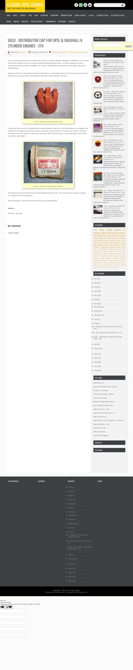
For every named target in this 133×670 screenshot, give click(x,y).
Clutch (91, 15)
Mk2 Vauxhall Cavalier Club (103, 405)
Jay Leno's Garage (100, 398)
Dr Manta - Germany (100, 390)
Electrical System (117, 15)
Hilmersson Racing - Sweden (103, 394)
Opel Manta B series (102, 236)
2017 (96, 295)
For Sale (70, 52)
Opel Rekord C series (116, 238)
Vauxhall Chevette (100, 247)
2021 (96, 279)
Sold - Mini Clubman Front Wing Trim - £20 (107, 333)
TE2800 (123, 265)
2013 (96, 358)
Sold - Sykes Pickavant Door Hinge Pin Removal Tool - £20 (114, 191)
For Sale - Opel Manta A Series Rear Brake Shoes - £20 (79, 548)
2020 (96, 283)
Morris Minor (117, 260)
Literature (44, 15)
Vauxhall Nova (113, 263)
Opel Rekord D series (101, 240)
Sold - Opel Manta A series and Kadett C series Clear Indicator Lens (112, 157)
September (98, 315)
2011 (96, 366)
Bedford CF (105, 260)
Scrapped (71, 21)
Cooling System (102, 15)
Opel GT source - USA (101, 409)
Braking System (66, 15)
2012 (96, 362)
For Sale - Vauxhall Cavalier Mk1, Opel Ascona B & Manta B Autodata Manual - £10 (113, 175)
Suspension (62, 21)
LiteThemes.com (81, 592)
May (95, 323)
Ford (111, 260)
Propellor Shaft (37, 21)
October (97, 311)
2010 (96, 370)
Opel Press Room (99, 417)
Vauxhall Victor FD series (110, 267)
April (96, 344)
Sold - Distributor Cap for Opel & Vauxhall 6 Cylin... (77, 536)
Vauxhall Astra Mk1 (114, 254)
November (98, 307)
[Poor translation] (9, 607)
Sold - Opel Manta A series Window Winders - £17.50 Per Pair (114, 109)
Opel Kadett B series (101, 245)
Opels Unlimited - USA (101, 424)
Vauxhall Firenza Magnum (115, 258)
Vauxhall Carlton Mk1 (116, 247)
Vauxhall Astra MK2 (100, 254)
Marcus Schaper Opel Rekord (103, 402)
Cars (36, 15)
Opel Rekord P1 (109, 265)
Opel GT (102, 238)
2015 (96, 304)
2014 (96, 354)
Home (8, 15)
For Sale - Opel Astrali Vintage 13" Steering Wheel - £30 (114, 92)
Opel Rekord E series (117, 245)
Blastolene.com (98, 383)
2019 (96, 287)
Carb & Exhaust (80, 15)
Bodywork (54, 15)
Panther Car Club (99, 428)
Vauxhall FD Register (100, 435)
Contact (23, 15)
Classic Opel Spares (25, 4)
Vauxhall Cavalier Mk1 (117, 240)
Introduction (97, 260)
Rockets (117, 265)
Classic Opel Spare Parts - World (105, 387)
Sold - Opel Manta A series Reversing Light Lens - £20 (112, 77)
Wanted (118, 249)
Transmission (50, 21)
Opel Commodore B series (104, 249)
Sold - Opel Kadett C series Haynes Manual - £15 (113, 125)
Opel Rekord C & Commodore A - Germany (108, 420)
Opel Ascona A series (113, 233)
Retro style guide (99, 432)
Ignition (16, 21)
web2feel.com (59, 592)
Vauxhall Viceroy (98, 267)
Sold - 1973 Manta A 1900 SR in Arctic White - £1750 (113, 207)
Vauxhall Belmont (113, 256)
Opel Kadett (113, 251)
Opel (120, 263)
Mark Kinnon (22, 52)
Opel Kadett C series (117, 243)
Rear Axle (25, 21)
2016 (96, 299)
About (15, 15)
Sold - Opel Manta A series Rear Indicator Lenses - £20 (113, 141)
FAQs (30, 15)
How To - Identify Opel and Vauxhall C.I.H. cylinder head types (113, 62)
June (96, 319)
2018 (96, 291)
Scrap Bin (121, 251)
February (97, 348)
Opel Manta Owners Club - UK (104, 413)
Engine (8, 21)
